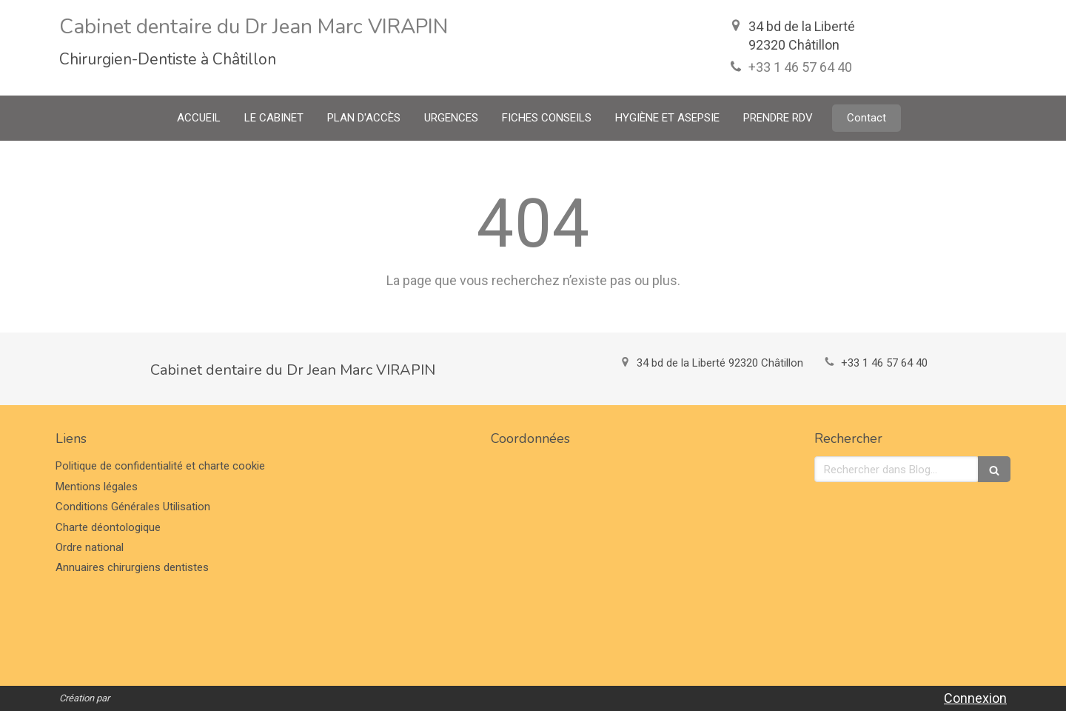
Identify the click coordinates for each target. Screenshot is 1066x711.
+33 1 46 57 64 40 (800, 67)
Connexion (975, 698)
